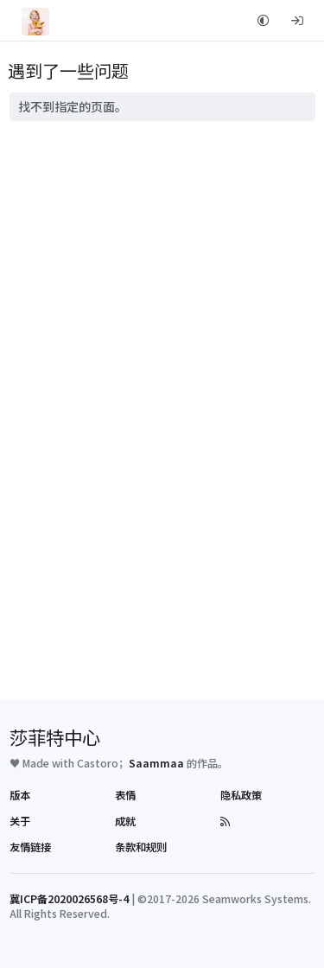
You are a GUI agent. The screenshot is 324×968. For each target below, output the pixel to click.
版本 (20, 795)
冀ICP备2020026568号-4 (69, 899)
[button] (264, 20)
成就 (125, 821)
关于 (20, 821)
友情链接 (30, 847)
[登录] (297, 20)
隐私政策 (241, 795)
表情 (125, 795)
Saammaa (156, 763)
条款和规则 (141, 847)
